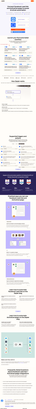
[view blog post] (9, 298)
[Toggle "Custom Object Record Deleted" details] (9, 152)
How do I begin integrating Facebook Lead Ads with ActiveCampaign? (14, 381)
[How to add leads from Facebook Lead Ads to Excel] (9, 306)
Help (12, 406)
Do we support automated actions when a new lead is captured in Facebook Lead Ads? (17, 386)
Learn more (7, 406)
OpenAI (19, 363)
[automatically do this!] (18, 25)
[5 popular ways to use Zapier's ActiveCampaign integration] (9, 324)
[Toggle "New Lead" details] (9, 147)
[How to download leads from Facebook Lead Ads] (27, 298)
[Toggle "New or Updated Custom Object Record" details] (27, 147)
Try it (15, 61)
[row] (9, 91)
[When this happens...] (18, 19)
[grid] (9, 91)
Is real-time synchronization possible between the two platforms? (13, 394)
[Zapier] (3, 1)
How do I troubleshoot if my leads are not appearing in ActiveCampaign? (15, 392)
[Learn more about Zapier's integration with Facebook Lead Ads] (2, 401)
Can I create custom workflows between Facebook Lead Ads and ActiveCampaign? (16, 388)
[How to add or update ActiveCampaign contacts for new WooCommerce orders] (27, 324)
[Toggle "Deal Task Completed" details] (27, 152)
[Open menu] (34, 1)
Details (16, 47)
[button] (18, 32)
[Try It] (9, 149)
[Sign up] (32, 1)
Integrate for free (18, 29)
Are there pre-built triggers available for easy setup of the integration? (14, 390)
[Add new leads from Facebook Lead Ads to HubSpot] (9, 298)
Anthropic (22, 363)
